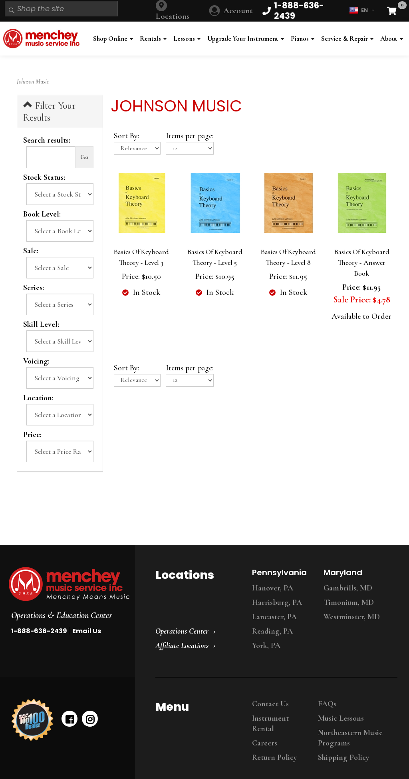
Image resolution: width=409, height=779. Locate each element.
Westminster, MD (352, 617)
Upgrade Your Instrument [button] (245, 38)
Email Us (86, 631)
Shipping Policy (343, 757)
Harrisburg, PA (277, 602)
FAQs (327, 704)
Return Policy (274, 757)
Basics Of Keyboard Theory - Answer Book (361, 262)
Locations (172, 16)
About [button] (391, 38)
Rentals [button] (153, 38)
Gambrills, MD (348, 588)
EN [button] (361, 10)
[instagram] (90, 719)
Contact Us (270, 704)
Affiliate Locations (181, 645)
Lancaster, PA (274, 617)
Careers (264, 743)
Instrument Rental (270, 723)
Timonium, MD (349, 602)
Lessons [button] (187, 38)
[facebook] (69, 719)
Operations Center (181, 631)
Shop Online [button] (113, 38)
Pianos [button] (302, 38)
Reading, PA (272, 631)
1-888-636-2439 (39, 631)
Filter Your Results (49, 111)
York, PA (266, 645)
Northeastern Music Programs (350, 738)
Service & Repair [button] (347, 38)
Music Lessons (341, 718)
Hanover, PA (272, 588)
